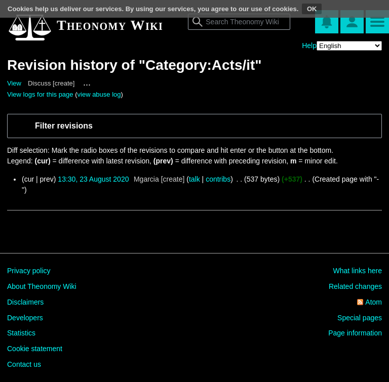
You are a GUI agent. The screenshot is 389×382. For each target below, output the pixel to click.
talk (194, 179)
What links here (357, 271)
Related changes (355, 286)
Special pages (359, 318)
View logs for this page (40, 94)
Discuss (39, 83)
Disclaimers (25, 302)
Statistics (21, 333)
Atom (373, 302)
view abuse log (99, 94)
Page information (355, 333)
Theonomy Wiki (110, 25)
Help (309, 45)
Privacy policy (29, 271)
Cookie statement (34, 349)
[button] (201, 126)
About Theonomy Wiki (41, 286)
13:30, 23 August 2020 (93, 179)
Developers (25, 318)
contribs (218, 179)
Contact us (24, 364)
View (14, 83)
